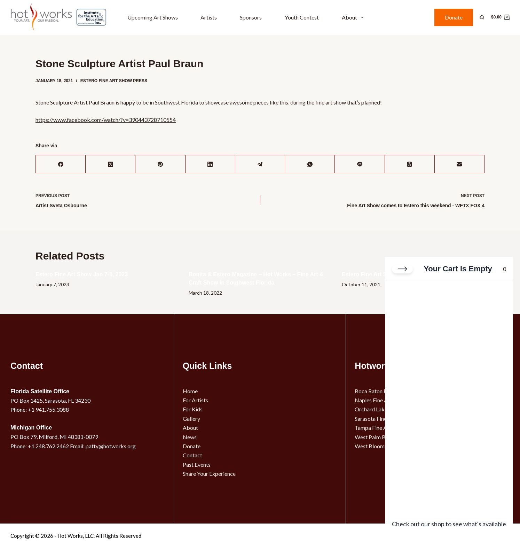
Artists (208, 17)
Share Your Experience (209, 473)
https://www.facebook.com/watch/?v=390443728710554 (106, 119)
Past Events (197, 464)
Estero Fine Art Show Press (113, 80)
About (354, 17)
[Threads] (410, 164)
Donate (454, 17)
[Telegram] (260, 164)
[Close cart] (402, 269)
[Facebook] (61, 164)
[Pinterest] (160, 164)
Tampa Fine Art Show (380, 427)
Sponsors (251, 17)
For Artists (195, 400)
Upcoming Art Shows (152, 17)
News (190, 437)
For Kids (193, 409)
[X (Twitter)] (110, 164)
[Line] (360, 164)
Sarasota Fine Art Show (382, 418)
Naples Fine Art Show (380, 400)
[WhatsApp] (310, 164)
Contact (192, 455)
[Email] (459, 164)
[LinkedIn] (210, 164)
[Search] (482, 17)
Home (190, 391)
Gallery (191, 418)
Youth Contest (302, 17)
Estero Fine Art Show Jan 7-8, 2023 (82, 274)
